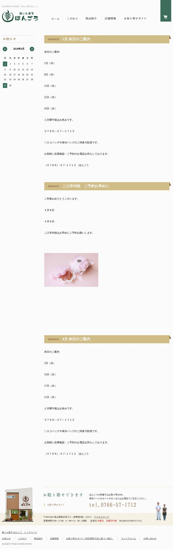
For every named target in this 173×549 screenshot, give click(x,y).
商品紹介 (38, 538)
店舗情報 (54, 538)
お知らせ (6, 538)
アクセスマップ (101, 517)
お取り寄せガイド (56, 505)
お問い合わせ (149, 538)
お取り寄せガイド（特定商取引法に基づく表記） (90, 538)
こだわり (22, 538)
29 (5, 85)
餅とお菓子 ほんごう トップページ (19, 532)
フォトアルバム (128, 538)
